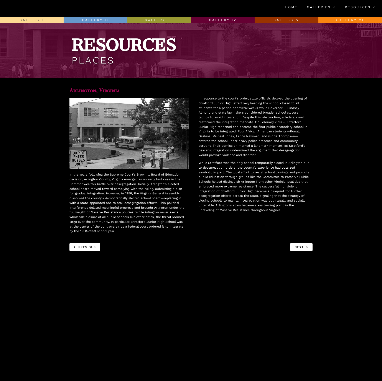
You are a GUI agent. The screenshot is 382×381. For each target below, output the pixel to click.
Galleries (321, 7)
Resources (360, 7)
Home (291, 7)
